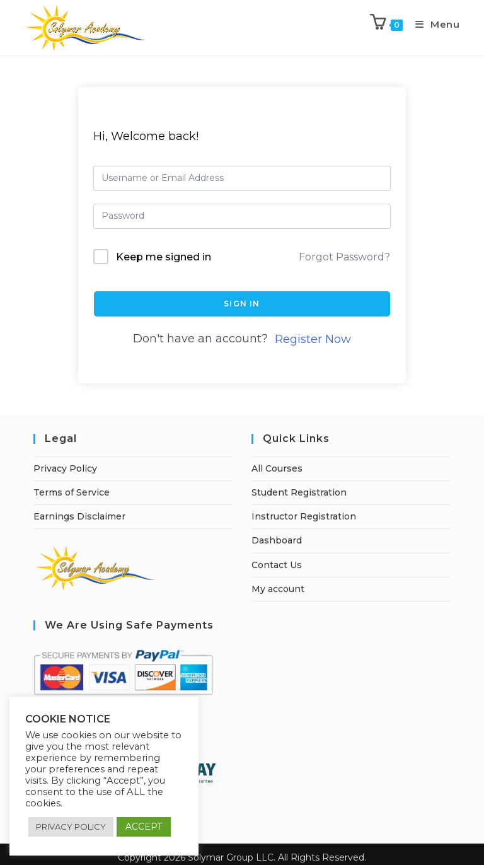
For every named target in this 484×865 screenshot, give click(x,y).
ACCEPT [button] (143, 826)
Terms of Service (71, 492)
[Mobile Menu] (433, 24)
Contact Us (276, 565)
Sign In (242, 303)
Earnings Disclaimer (79, 516)
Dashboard (276, 540)
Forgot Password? (344, 257)
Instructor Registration (303, 516)
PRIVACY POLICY (71, 826)
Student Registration (299, 492)
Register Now (313, 339)
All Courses (276, 468)
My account (277, 589)
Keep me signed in (163, 257)
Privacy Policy (65, 468)
